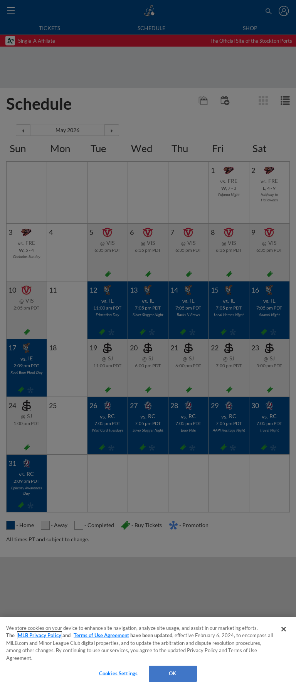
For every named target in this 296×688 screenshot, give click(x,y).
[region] (148, 652)
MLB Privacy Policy (39, 635)
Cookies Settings (118, 673)
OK (172, 673)
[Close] (283, 629)
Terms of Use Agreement (101, 635)
